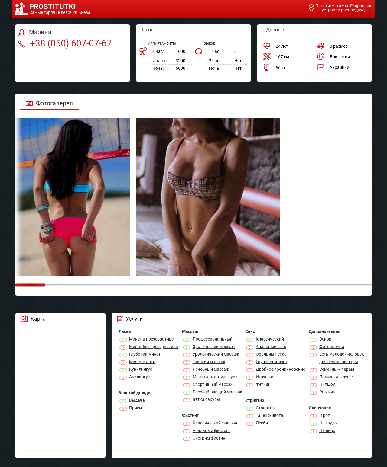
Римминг (328, 391)
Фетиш (262, 384)
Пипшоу (327, 384)
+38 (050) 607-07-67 (65, 43)
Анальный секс (271, 346)
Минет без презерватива (153, 346)
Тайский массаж (209, 361)
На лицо (327, 430)
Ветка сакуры (206, 399)
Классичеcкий (270, 339)
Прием (135, 407)
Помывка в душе (336, 376)
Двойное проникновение (280, 369)
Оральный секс (271, 354)
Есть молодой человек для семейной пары (341, 358)
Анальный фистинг (211, 430)
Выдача (137, 400)
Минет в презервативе (151, 339)
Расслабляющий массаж (217, 391)
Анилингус (139, 376)
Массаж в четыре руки (215, 376)
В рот (324, 415)
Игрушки (264, 376)
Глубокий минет (145, 354)
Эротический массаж (214, 346)
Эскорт (326, 339)
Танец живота (269, 415)
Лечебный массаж (211, 369)
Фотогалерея (49, 103)
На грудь (328, 423)
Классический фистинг (215, 423)
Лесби (262, 423)
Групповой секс (271, 361)
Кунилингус (140, 369)
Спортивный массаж (213, 384)
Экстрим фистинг (210, 438)
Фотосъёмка (331, 346)
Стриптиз (265, 407)
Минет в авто (142, 361)
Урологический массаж (216, 354)
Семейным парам (336, 369)
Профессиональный (213, 339)
